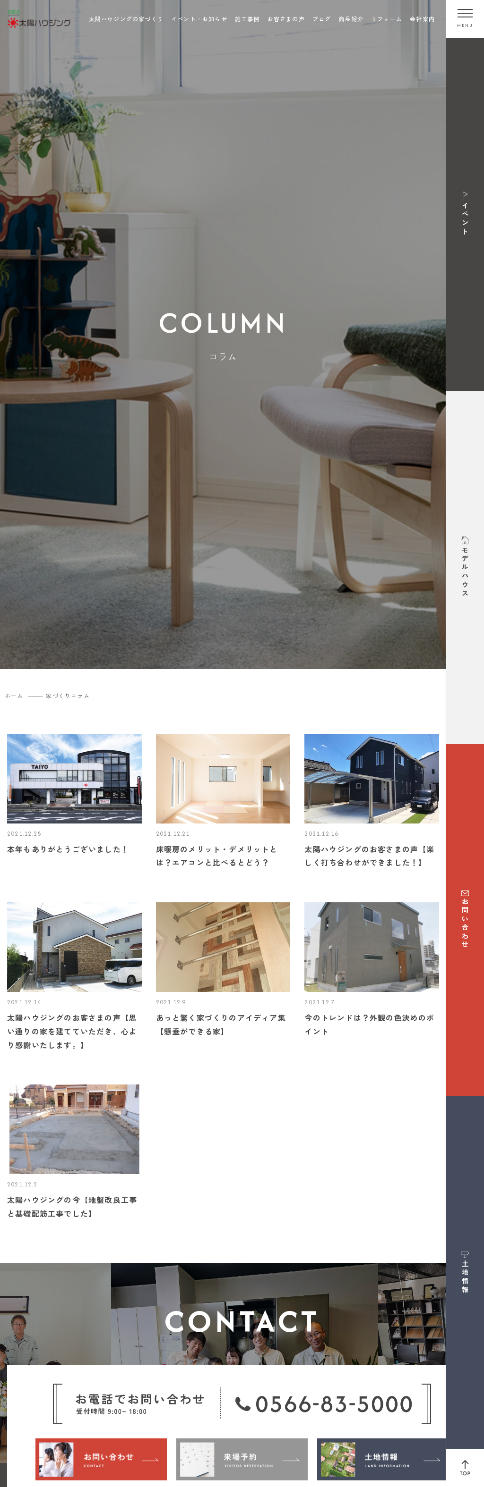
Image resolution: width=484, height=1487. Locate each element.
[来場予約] (242, 1459)
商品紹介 (350, 19)
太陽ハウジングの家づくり (126, 19)
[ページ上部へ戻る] (465, 1468)
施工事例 (247, 19)
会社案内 (422, 19)
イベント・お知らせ (199, 19)
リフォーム (386, 19)
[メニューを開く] (465, 19)
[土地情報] (383, 1459)
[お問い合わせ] (101, 1459)
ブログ (321, 19)
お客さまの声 (286, 19)
